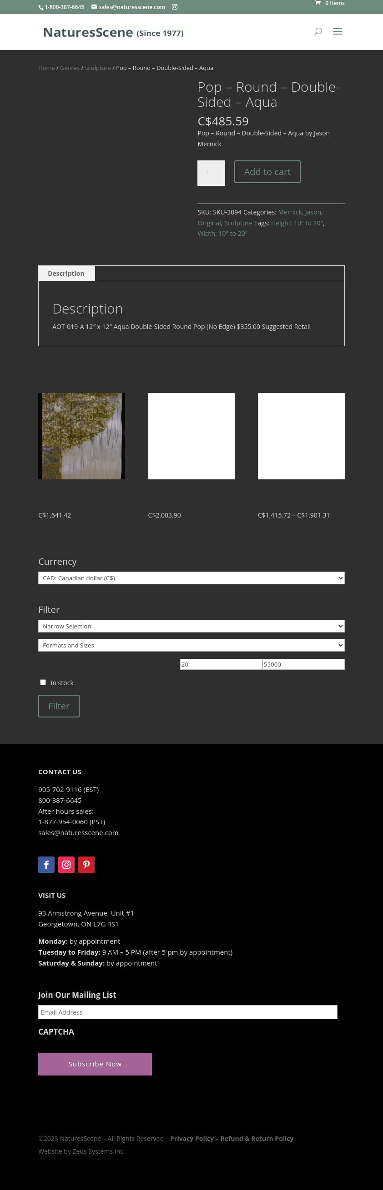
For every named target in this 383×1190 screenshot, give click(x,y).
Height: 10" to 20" (297, 223)
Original (209, 223)
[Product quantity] (211, 173)
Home (46, 68)
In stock (61, 682)
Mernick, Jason (299, 212)
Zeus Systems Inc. (98, 1150)
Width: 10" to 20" (222, 233)
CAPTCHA (56, 1032)
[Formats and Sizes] (191, 645)
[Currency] (191, 578)
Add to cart (267, 171)
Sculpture (98, 68)
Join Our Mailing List (77, 995)
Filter (59, 706)
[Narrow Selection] (191, 626)
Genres (70, 68)
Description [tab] (66, 273)
